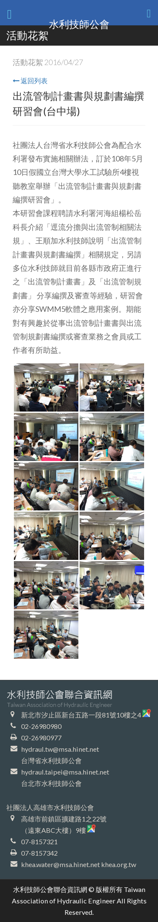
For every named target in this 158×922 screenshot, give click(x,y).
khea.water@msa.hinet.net (60, 864)
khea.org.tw (118, 864)
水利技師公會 (79, 24)
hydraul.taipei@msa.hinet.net (65, 772)
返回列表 (30, 80)
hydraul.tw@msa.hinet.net (60, 749)
